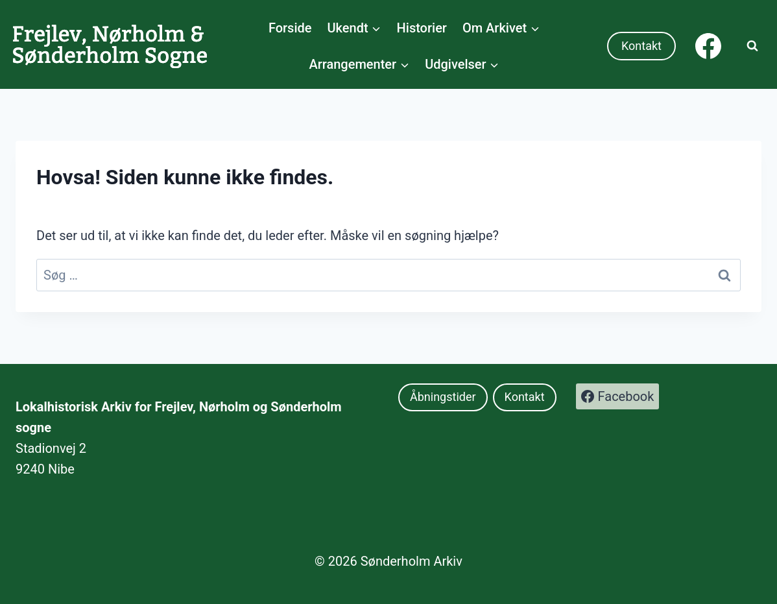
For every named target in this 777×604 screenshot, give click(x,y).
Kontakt (641, 46)
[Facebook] (708, 46)
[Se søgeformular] (752, 46)
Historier (422, 28)
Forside (290, 28)
